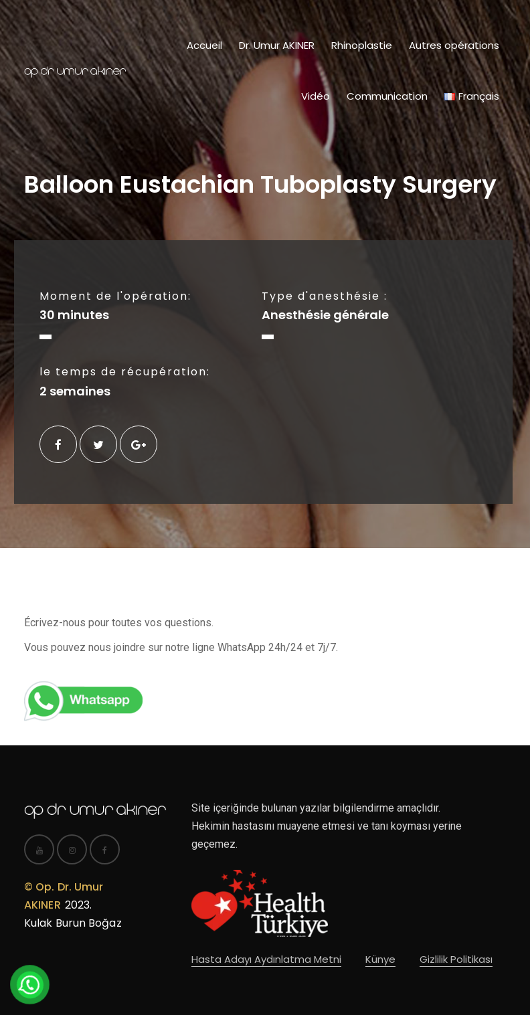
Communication (387, 96)
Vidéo (315, 96)
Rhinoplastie (361, 45)
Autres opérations (454, 45)
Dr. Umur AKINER (277, 45)
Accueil (204, 45)
